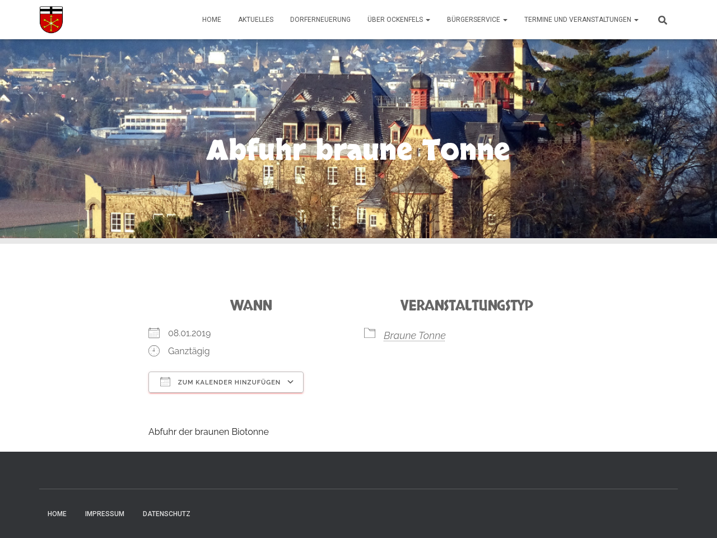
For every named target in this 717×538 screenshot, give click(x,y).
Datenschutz (166, 514)
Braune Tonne (415, 335)
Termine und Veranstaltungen (581, 20)
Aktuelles (255, 20)
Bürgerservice (477, 20)
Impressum (104, 514)
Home (211, 20)
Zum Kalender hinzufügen (220, 382)
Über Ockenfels (398, 20)
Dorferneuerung (320, 20)
